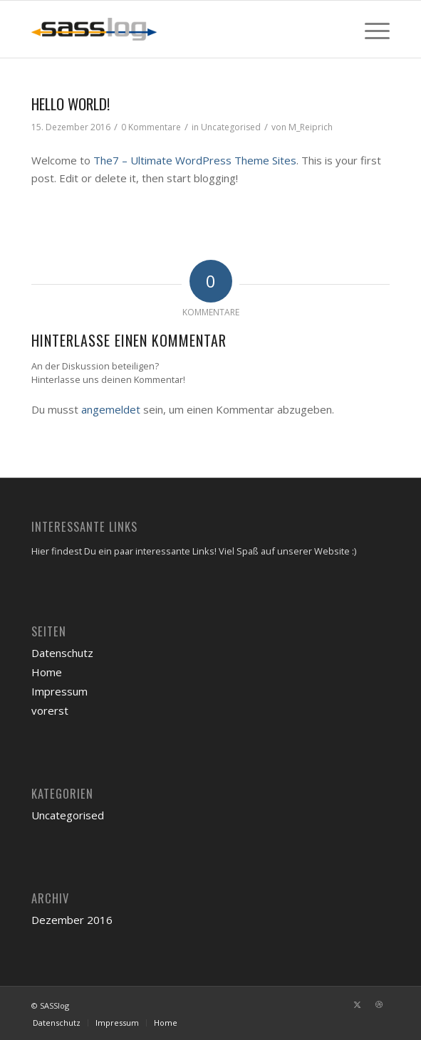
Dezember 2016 (72, 920)
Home (46, 672)
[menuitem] (370, 29)
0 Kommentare (151, 127)
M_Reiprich (311, 127)
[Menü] (370, 29)
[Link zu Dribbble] (379, 1004)
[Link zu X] (357, 1004)
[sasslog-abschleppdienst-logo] (174, 29)
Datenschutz (62, 653)
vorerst (49, 710)
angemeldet (110, 409)
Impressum (59, 691)
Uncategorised (231, 127)
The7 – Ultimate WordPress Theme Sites (194, 160)
